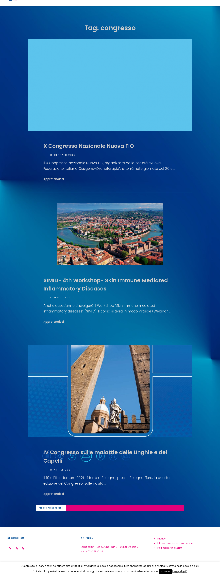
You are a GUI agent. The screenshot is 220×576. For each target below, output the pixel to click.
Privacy (161, 538)
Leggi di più (179, 571)
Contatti (193, 7)
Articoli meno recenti (51, 507)
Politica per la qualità (169, 548)
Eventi (143, 7)
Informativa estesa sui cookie (175, 543)
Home (99, 7)
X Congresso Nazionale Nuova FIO (88, 146)
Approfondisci (53, 179)
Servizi (121, 7)
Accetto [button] (165, 571)
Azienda (167, 7)
